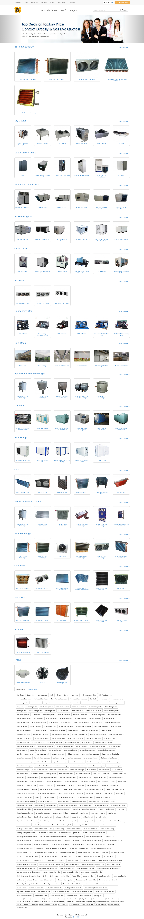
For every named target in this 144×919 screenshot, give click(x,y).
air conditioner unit (41, 829)
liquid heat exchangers (114, 766)
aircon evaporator (31, 707)
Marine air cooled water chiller (108, 880)
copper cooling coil (85, 777)
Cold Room (20, 343)
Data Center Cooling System (110, 785)
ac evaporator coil (104, 699)
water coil (107, 774)
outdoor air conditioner (108, 825)
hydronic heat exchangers (109, 758)
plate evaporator (103, 781)
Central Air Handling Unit (62, 809)
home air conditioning (107, 829)
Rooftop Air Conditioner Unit (26, 801)
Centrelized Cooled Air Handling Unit (84, 809)
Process (52, 2)
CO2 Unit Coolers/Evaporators (55, 860)
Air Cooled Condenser (41, 699)
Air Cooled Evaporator (24, 699)
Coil (16, 469)
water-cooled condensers (41, 734)
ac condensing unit (23, 742)
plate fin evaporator (71, 781)
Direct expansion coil (37, 781)
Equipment (61, 2)
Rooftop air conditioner (26, 184)
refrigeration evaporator (51, 703)
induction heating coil (119, 774)
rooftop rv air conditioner (45, 801)
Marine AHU (111, 844)
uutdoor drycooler (66, 856)
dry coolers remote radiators (26, 892)
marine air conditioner (24, 844)
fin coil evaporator (80, 718)
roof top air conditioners (24, 829)
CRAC (37, 797)
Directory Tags (20, 689)
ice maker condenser (23, 734)
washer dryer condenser (81, 722)
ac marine (76, 840)
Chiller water (54, 876)
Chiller (45, 876)
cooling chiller (65, 876)
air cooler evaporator (35, 711)
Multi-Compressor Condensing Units (28, 876)
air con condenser (63, 711)
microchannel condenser (54, 781)
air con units (94, 825)
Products (34, 2)
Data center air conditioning (94, 789)
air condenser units (50, 726)
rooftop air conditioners (49, 797)
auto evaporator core (114, 715)
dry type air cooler (32, 856)
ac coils (76, 703)
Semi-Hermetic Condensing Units (91, 872)
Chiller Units (20, 248)
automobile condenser (42, 738)
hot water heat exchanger (42, 758)
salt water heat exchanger (25, 762)
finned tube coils (22, 781)
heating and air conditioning (67, 805)
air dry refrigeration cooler (54, 888)
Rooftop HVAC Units (62, 801)
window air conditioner (74, 829)
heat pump (20, 785)
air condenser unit (77, 711)
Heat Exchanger (23, 533)
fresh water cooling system (94, 836)
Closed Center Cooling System (72, 789)
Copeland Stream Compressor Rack (93, 864)
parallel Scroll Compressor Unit (104, 892)
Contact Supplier (122, 2)
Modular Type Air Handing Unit (61, 825)
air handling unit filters (24, 817)
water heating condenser (45, 746)
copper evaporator (23, 715)
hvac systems (76, 817)
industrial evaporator (46, 707)
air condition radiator (37, 774)
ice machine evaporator (111, 711)
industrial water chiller (47, 880)
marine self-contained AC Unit (113, 840)
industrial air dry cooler (36, 888)
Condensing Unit (23, 311)
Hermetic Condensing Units (51, 872)
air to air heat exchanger (87, 750)
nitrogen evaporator (64, 715)
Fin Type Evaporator (105, 695)
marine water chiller (84, 852)
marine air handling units (25, 848)
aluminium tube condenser (60, 734)
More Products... (124, 47)
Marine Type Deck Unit (24, 852)
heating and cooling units (49, 777)
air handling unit (51, 805)
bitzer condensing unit (67, 868)
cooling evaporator (23, 722)
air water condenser (38, 742)
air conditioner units (86, 805)
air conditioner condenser (38, 750)
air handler (81, 785)
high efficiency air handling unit (27, 821)
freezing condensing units (98, 734)
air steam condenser (40, 730)
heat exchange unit (58, 754)
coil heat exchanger (73, 754)
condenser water (35, 726)
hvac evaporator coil (117, 703)
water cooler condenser (83, 726)
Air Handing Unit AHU (80, 825)
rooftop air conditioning (57, 829)
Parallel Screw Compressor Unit (82, 892)
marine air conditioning (41, 844)
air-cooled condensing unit (103, 742)
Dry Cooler (20, 120)
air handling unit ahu (101, 805)
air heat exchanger (24, 46)
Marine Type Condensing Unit (79, 848)
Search (124, 10)
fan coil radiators (22, 774)
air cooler (96, 852)
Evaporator (20, 597)
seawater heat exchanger (111, 762)
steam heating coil (32, 777)
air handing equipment (86, 821)
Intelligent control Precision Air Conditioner (47, 840)
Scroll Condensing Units (70, 872)
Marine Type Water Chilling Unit (101, 848)
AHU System (121, 809)
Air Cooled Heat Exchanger (78, 699)
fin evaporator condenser (57, 730)
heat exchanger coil (43, 754)
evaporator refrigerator (97, 715)
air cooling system (101, 821)
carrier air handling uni (62, 817)
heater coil (20, 777)
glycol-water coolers (117, 852)
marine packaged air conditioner (56, 848)
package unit (98, 896)
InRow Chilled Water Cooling (115, 789)
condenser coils (66, 722)
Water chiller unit (71, 896)
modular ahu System (23, 825)
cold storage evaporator (93, 711)
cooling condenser (81, 746)
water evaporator (22, 703)
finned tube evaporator (80, 715)
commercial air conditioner (47, 833)
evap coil (20, 707)
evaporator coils (118, 699)
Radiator (19, 629)
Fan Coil (93, 699)
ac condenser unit (114, 746)
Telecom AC (119, 793)
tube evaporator (50, 711)
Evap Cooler (122, 781)
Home (26, 2)
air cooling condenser (24, 730)
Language (108, 2)
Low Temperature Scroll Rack (26, 864)
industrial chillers (32, 880)
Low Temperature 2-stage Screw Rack (110, 860)
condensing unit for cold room (26, 868)
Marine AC (20, 405)
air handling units (92, 785)
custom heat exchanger (77, 770)
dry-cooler (105, 852)
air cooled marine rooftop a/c (95, 844)
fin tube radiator (117, 770)
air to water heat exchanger (90, 754)
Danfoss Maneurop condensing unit (28, 872)
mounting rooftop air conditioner (27, 836)
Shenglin (18, 3)
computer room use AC (24, 797)
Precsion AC (109, 793)
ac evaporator (36, 715)
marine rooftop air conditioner (60, 844)
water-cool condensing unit (89, 730)
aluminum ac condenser (93, 738)
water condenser (97, 722)
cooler (113, 781)
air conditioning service (47, 821)
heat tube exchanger (93, 762)
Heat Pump (20, 437)
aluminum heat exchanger (25, 754)
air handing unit (94, 801)
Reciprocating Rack (72, 864)
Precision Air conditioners (67, 797)
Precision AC (109, 836)
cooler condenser (116, 726)
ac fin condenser (87, 742)
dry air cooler (113, 884)
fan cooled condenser (101, 726)
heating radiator (51, 774)
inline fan (41, 785)
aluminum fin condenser (24, 738)
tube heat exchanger (70, 750)
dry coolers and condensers (92, 856)
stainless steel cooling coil (68, 777)
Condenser (20, 565)
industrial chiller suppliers (64, 880)
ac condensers (53, 722)
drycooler (78, 856)
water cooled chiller (120, 876)
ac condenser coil (109, 738)
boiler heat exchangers (91, 758)
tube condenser (73, 730)
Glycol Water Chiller (113, 864)
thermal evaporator (111, 707)
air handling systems (108, 801)
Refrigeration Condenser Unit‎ (48, 868)
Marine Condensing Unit (67, 852)
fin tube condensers (58, 738)
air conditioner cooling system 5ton (69, 833)
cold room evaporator (79, 707)
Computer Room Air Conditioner (27, 789)
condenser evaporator (24, 718)
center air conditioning (24, 840)
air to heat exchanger (43, 762)
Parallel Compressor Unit (61, 892)
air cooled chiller (88, 876)
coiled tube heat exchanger (106, 750)
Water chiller (76, 876)
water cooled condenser (113, 722)
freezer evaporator (49, 715)
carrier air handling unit (79, 801)
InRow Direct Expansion (66, 793)
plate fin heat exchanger (87, 781)
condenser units (22, 750)
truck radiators (91, 770)
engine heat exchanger (60, 762)
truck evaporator (51, 718)
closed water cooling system (26, 793)
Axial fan (50, 785)
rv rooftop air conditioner (103, 797)
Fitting (17, 660)
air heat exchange (58, 758)
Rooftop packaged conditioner (26, 833)
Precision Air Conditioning (94, 793)
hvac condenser (22, 726)
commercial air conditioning (42, 809)
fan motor (71, 785)
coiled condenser (106, 730)
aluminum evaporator (95, 707)
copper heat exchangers (96, 766)
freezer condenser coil (66, 774)
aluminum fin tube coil (115, 777)
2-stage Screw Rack (88, 860)
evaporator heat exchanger (58, 770)
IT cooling (80, 793)
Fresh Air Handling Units (106, 809)
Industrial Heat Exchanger (28, 501)
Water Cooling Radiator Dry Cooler (96, 888)
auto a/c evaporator (95, 718)
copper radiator (104, 770)
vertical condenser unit (116, 734)
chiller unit (20, 880)
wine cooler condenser (72, 742)
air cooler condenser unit (79, 734)
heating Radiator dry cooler (73, 888)
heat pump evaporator (39, 722)
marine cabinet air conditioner (91, 840)
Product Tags (32, 689)
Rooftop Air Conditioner (85, 797)
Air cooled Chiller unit (56, 896)
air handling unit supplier (41, 825)
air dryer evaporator (66, 718)
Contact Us (71, 2)
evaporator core (36, 703)
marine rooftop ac (78, 844)
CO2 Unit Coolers (37, 860)
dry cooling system (23, 860)
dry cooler (20, 856)
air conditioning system (24, 805)
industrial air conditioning (25, 813)
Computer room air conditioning (50, 789)
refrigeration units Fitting (88, 695)
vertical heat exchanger (78, 766)
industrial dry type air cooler (49, 856)
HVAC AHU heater (85, 896)
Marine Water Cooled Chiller (72, 884)
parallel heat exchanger (39, 770)
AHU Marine (39, 848)
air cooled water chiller (104, 876)
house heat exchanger (77, 762)
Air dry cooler (21, 888)
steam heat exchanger (24, 758)
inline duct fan (31, 785)
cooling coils (96, 774)
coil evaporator (38, 718)
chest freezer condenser (98, 746)
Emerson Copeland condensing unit (108, 868)
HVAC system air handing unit (66, 821)
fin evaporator (21, 711)
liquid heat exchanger (61, 766)
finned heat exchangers (24, 766)
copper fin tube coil (100, 777)
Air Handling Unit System (118, 805)
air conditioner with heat (60, 813)
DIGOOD (76, 917)
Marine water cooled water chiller (86, 880)
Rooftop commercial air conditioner (94, 833)
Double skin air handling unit (43, 817)
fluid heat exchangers (74, 758)
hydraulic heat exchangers (43, 766)
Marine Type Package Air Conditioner (29, 884)
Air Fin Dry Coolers (44, 892)
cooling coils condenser (66, 726)
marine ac (67, 840)
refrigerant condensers (54, 742)
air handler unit (88, 817)
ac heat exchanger (23, 770)
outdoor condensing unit (75, 738)
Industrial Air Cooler (62, 695)
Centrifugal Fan (60, 785)
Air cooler (19, 280)
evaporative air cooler (62, 707)
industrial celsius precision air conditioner (53, 836)
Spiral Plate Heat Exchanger (29, 373)
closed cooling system (76, 836)
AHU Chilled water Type (24, 896)
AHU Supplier (39, 805)
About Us (44, 2)
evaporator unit (66, 703)
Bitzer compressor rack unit (85, 868)
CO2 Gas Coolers (73, 860)
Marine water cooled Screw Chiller (94, 884)
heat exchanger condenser (64, 746)
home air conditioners (91, 829)
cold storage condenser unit (26, 746)
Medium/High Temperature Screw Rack (51, 864)
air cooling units (101, 817)
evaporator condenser (88, 703)
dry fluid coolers (109, 856)
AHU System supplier (98, 813)
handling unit (112, 813)
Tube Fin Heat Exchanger (59, 699)
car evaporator (103, 703)
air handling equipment (43, 813)
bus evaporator (109, 718)
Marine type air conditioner (52, 884)
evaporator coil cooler (83, 774)
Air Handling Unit (23, 216)
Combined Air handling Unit (79, 813)
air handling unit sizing (24, 809)
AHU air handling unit (116, 821)
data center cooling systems (46, 793)
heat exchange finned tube (110, 754)
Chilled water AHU (41, 896)
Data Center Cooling (25, 152)
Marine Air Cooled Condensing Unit (46, 852)
